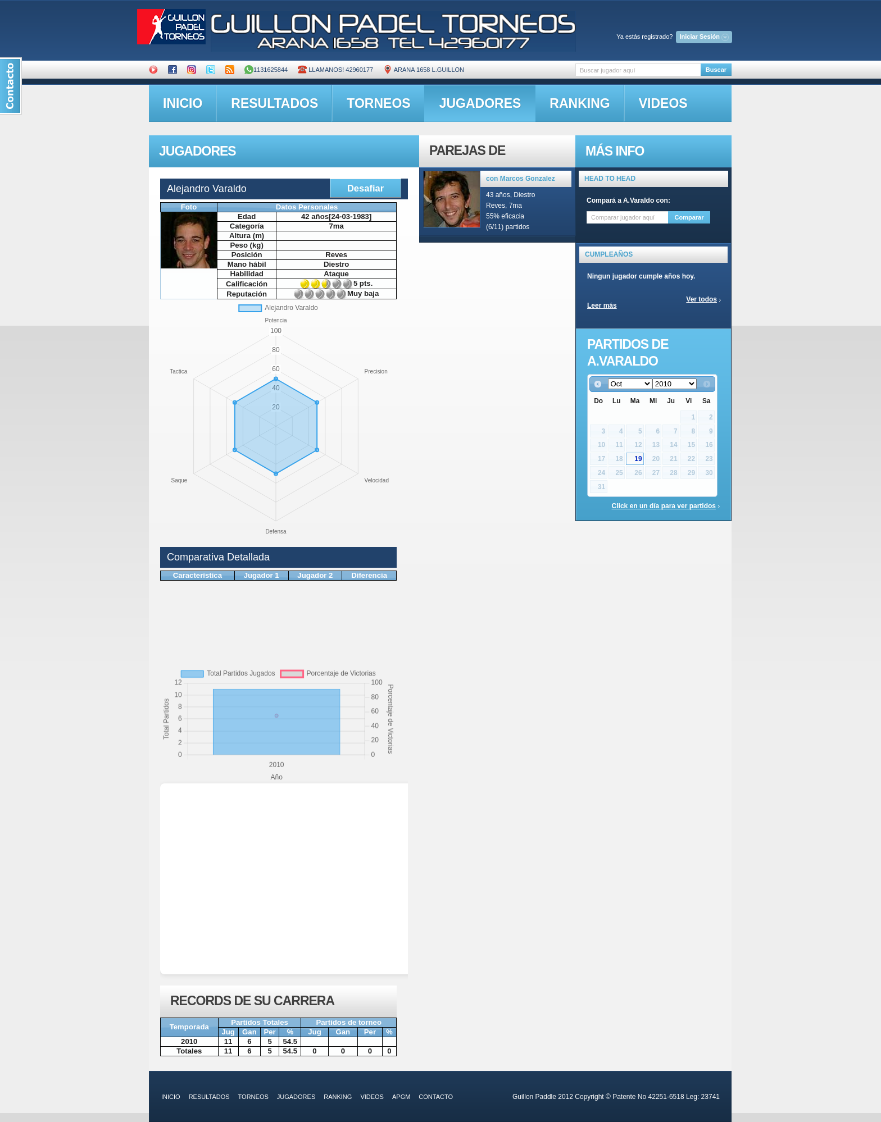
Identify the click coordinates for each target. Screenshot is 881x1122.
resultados (274, 103)
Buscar (716, 69)
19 (638, 459)
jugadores (480, 103)
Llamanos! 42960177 (335, 69)
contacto (436, 1096)
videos (663, 103)
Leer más (602, 305)
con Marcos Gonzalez (520, 179)
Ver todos (701, 299)
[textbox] (638, 69)
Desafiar (365, 188)
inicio (182, 103)
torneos (378, 103)
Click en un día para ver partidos (664, 506)
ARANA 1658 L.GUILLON (423, 69)
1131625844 (266, 69)
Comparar (689, 217)
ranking (580, 103)
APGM (401, 1096)
